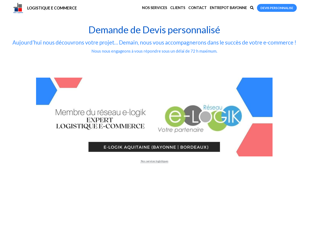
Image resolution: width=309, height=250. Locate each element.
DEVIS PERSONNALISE (277, 8)
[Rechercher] (252, 8)
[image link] (18, 7)
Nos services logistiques (154, 161)
